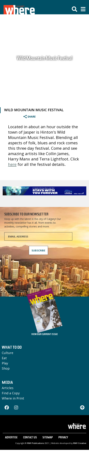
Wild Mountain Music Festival (44, 59)
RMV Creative (79, 443)
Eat (4, 358)
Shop (6, 368)
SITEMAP (47, 437)
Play (5, 363)
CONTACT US (30, 437)
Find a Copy (11, 393)
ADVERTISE (11, 437)
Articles (7, 388)
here (12, 164)
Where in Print (13, 398)
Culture (7, 353)
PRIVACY (63, 437)
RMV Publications (35, 443)
